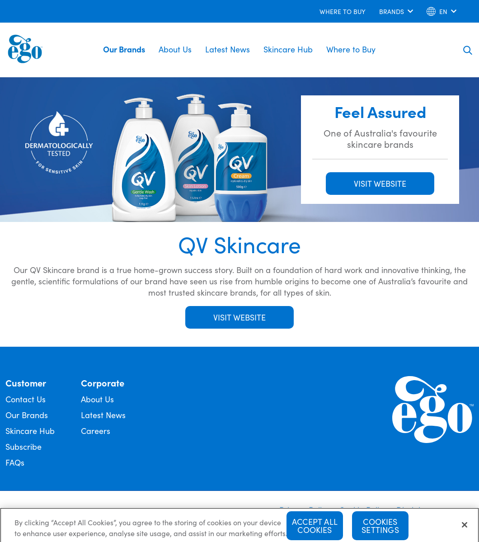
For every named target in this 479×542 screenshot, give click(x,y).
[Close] (464, 527)
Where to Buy (351, 49)
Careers (95, 430)
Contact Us (25, 399)
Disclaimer (415, 509)
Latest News (227, 49)
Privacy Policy (304, 509)
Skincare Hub (288, 49)
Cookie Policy (363, 509)
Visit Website (239, 317)
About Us (175, 49)
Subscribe (23, 446)
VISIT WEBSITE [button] (380, 183)
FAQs (14, 462)
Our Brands (124, 49)
